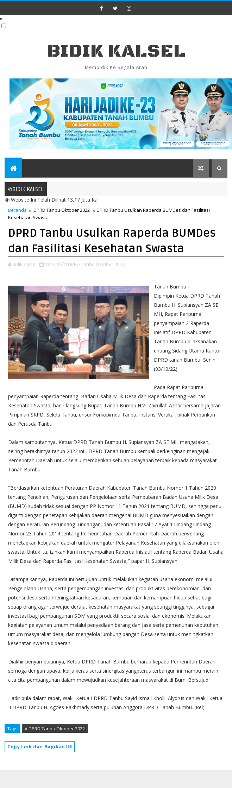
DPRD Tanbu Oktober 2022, (96, 264)
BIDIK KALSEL (116, 51)
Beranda (17, 210)
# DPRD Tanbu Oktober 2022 (55, 728)
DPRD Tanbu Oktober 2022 (61, 210)
